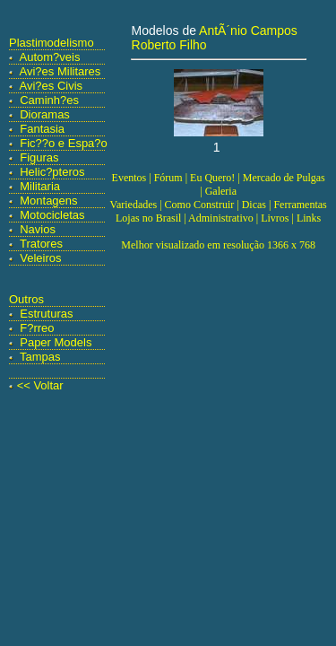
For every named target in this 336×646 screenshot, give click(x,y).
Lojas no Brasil (148, 218)
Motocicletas (52, 215)
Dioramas (45, 114)
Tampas (40, 356)
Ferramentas (299, 204)
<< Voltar (40, 385)
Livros (275, 218)
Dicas (254, 204)
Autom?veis (50, 57)
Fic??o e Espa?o (64, 143)
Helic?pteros (52, 172)
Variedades (134, 204)
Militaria (40, 186)
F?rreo (37, 328)
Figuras (39, 157)
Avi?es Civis (51, 85)
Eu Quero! (212, 177)
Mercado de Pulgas (284, 177)
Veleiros (40, 258)
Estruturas (46, 313)
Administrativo (221, 218)
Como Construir (200, 204)
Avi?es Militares (60, 71)
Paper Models (55, 342)
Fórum (168, 177)
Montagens (48, 200)
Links (309, 218)
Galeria (221, 191)
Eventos (129, 177)
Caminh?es (49, 100)
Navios (38, 229)
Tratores (41, 243)
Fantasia (42, 128)
